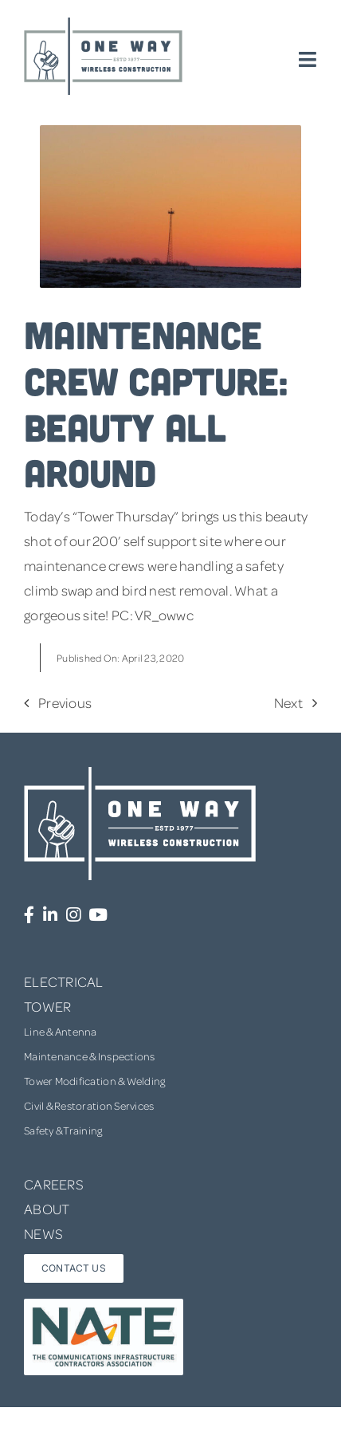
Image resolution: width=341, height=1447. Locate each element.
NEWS (43, 1233)
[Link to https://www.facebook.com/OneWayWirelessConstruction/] (29, 914)
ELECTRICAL (64, 981)
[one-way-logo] (103, 23)
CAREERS (54, 1184)
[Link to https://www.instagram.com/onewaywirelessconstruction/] (73, 914)
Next (288, 702)
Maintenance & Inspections (89, 1056)
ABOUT (46, 1208)
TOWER (47, 1006)
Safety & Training (63, 1130)
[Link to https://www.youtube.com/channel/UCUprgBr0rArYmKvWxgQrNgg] (98, 914)
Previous (65, 702)
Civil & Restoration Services (89, 1105)
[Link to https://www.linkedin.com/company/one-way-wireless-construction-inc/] (50, 914)
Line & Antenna (60, 1031)
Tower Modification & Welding (95, 1080)
